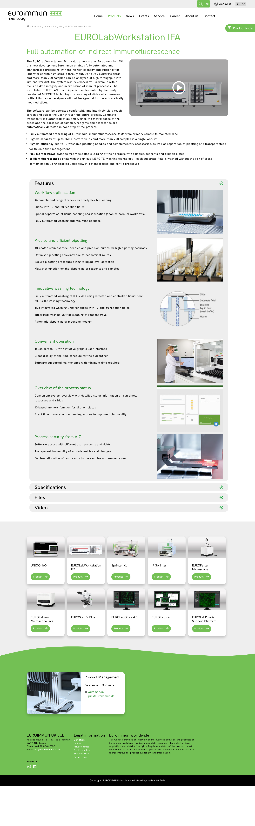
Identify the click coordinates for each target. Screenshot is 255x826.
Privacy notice (81, 787)
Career (175, 16)
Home (98, 16)
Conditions (80, 780)
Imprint (78, 783)
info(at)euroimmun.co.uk (47, 789)
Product (37, 617)
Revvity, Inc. (80, 797)
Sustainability (81, 793)
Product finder (243, 28)
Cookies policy (82, 790)
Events (144, 16)
